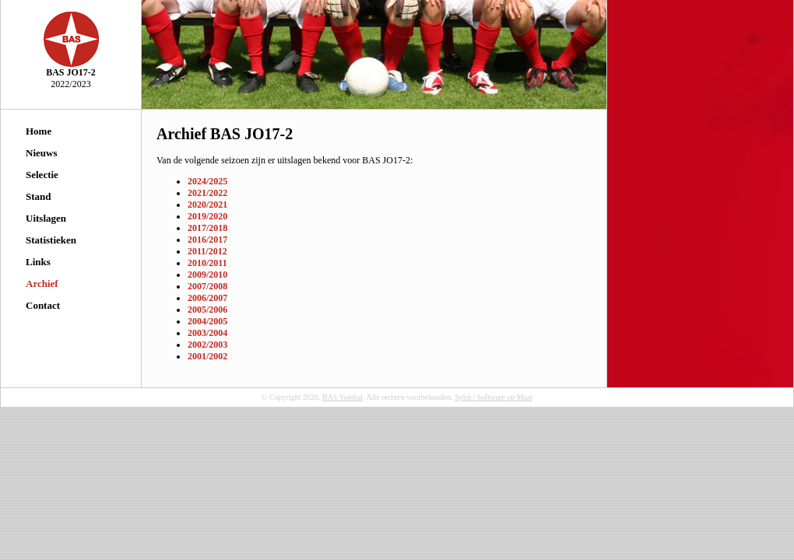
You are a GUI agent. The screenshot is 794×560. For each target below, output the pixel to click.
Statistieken (51, 240)
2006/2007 (207, 297)
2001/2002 (207, 356)
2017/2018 (207, 227)
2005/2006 (207, 309)
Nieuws (41, 153)
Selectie (42, 174)
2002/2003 (207, 344)
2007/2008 (207, 286)
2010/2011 (207, 262)
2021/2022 (207, 192)
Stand (38, 196)
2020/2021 (207, 204)
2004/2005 (207, 321)
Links (38, 262)
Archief (42, 283)
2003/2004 (207, 332)
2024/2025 (207, 181)
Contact (43, 305)
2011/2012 (207, 251)
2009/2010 (207, 274)
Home (38, 131)
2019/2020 (207, 216)
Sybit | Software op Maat (493, 397)
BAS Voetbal (342, 397)
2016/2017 (207, 239)
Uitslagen (46, 218)
